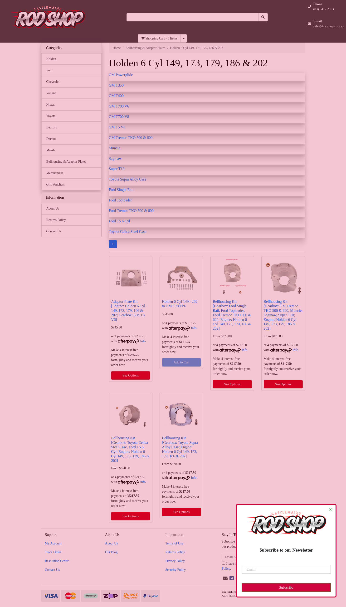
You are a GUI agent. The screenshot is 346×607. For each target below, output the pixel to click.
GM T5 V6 (117, 127)
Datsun (51, 139)
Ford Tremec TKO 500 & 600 (131, 211)
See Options (130, 375)
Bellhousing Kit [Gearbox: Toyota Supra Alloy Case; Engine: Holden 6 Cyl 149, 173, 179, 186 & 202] (180, 447)
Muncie (114, 148)
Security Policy (175, 570)
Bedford (51, 127)
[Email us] (225, 578)
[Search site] (263, 17)
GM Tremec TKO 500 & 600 (131, 138)
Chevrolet (52, 81)
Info (143, 341)
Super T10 (117, 169)
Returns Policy (56, 220)
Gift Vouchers (55, 184)
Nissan (50, 104)
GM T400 (116, 96)
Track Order (53, 552)
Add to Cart (181, 362)
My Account (53, 543)
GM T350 (116, 85)
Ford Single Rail (121, 190)
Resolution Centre (57, 561)
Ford (49, 70)
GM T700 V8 (119, 117)
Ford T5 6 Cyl (119, 221)
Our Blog (111, 552)
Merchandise (54, 173)
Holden (51, 59)
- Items (159, 38)
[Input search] (192, 17)
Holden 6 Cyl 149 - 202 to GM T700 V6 (179, 303)
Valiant (51, 93)
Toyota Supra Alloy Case (127, 179)
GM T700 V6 (119, 106)
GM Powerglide (121, 75)
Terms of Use (174, 543)
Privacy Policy (175, 561)
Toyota (51, 116)
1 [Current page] (113, 244)
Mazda (50, 150)
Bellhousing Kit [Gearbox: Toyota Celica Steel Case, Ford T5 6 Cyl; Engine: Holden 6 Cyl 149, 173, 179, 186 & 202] (130, 449)
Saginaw (115, 159)
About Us (52, 208)
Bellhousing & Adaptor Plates (66, 161)
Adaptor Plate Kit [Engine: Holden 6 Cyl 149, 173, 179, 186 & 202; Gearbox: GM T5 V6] (128, 310)
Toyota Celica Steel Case (127, 232)
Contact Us (53, 231)
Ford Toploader (120, 200)
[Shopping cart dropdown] (183, 38)
